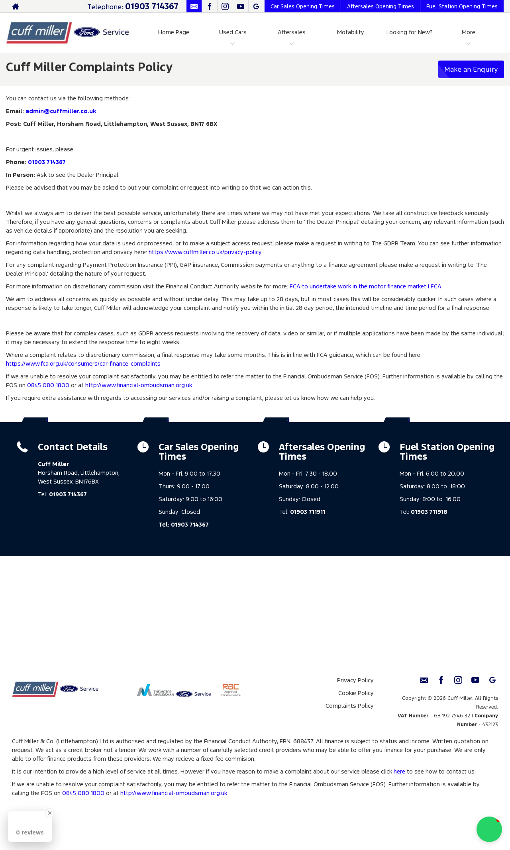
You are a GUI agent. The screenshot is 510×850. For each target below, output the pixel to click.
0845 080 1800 (48, 385)
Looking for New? (409, 32)
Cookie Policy (356, 693)
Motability (350, 32)
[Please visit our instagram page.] (225, 6)
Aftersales (292, 32)
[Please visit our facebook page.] (209, 6)
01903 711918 (429, 511)
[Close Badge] (50, 813)
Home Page (173, 32)
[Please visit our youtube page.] (240, 6)
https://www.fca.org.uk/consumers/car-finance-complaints (83, 363)
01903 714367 (151, 6)
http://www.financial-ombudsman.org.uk (138, 385)
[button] (489, 829)
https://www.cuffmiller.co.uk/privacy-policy (205, 252)
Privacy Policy (355, 680)
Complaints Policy (350, 705)
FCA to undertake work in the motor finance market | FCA (365, 286)
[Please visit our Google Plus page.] (256, 6)
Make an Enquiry (471, 69)
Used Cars (233, 32)
